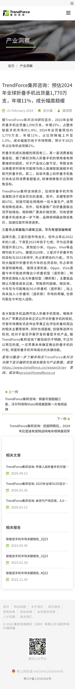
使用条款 (9, 612)
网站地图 (20, 607)
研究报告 (54, 607)
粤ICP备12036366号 (37, 678)
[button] (72, 3)
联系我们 (26, 617)
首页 (11, 65)
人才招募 (9, 617)
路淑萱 (67, 110)
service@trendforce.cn (37, 372)
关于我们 (37, 607)
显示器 (48, 110)
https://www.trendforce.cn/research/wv (34, 367)
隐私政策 (26, 612)
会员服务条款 (46, 612)
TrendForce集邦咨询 (21, 119)
